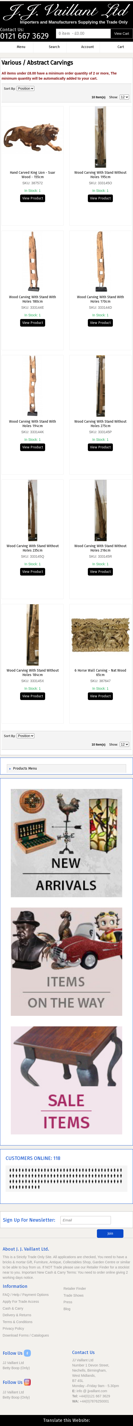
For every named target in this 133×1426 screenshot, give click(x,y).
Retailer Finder (75, 1289)
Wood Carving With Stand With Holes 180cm (32, 299)
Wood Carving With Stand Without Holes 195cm (100, 175)
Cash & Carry (13, 1308)
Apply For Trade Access (21, 1301)
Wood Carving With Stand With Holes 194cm (32, 423)
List (125, 88)
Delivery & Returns (17, 1315)
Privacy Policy (13, 1328)
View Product (32, 198)
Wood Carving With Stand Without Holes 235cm (33, 548)
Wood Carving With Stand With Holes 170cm (100, 299)
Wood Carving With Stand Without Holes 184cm (33, 672)
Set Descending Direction (38, 88)
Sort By (9, 88)
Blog (67, 1309)
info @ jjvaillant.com (92, 1391)
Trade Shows (74, 1295)
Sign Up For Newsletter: (29, 1220)
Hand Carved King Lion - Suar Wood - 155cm (32, 175)
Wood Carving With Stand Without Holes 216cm (100, 548)
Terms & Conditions (17, 1322)
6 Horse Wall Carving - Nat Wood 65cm (100, 672)
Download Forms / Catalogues (26, 1335)
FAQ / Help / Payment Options (26, 1295)
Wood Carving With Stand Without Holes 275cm (100, 423)
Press (68, 1302)
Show (113, 97)
